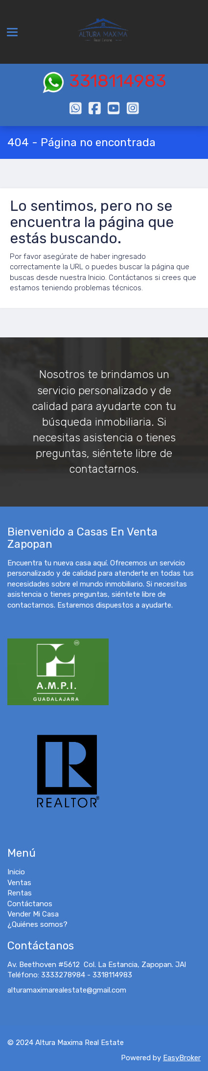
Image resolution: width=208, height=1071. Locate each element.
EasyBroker (182, 1057)
